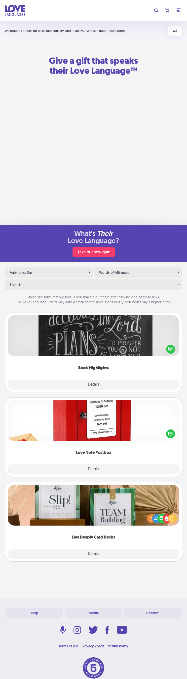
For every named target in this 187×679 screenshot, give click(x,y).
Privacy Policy (93, 646)
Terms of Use (69, 646)
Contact (152, 613)
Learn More (117, 31)
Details (93, 385)
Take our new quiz (93, 252)
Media (94, 613)
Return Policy (118, 646)
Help (34, 613)
